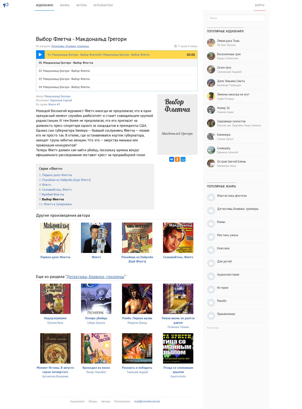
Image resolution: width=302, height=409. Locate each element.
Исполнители (103, 5)
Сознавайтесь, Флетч (57, 189)
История (222, 288)
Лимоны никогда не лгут (233, 94)
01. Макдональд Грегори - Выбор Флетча (66, 62)
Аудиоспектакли (228, 274)
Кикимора (223, 134)
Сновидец (223, 148)
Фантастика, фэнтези (232, 196)
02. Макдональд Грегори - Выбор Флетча (64, 71)
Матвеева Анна (226, 166)
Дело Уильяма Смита (231, 81)
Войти (259, 5)
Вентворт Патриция (229, 85)
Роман (221, 222)
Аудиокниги (44, 5)
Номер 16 (223, 108)
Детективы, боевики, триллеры (70, 46)
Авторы (81, 5)
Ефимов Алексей (227, 152)
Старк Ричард (225, 98)
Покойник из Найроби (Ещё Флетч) (66, 180)
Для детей (224, 261)
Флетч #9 (54, 104)
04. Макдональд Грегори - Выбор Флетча (64, 87)
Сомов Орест (225, 139)
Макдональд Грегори (57, 96)
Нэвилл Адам (225, 112)
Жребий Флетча (53, 194)
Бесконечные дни (229, 54)
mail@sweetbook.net (147, 401)
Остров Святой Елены (231, 161)
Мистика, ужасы (227, 235)
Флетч (46, 185)
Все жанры (213, 327)
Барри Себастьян (227, 58)
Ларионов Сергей (61, 100)
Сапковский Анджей (229, 72)
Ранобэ (221, 301)
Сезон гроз (224, 67)
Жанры (64, 5)
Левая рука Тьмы (228, 41)
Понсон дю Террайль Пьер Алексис (239, 125)
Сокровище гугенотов (231, 121)
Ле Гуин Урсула (226, 45)
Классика (223, 248)
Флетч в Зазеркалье (58, 204)
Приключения (226, 314)
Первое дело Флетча (57, 175)
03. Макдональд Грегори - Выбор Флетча (64, 79)
